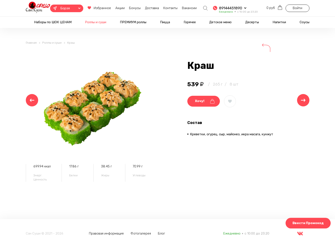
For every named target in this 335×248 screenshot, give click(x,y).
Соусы (304, 22)
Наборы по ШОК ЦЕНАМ (53, 22)
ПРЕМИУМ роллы (133, 22)
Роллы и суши (95, 22)
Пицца (165, 22)
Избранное (99, 8)
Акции (120, 8)
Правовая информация (106, 233)
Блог (161, 233)
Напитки (279, 22)
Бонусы (135, 8)
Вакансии (189, 8)
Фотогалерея (141, 233)
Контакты (170, 8)
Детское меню (220, 22)
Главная (31, 42)
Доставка (152, 8)
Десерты (252, 22)
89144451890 (230, 8)
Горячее (190, 22)
